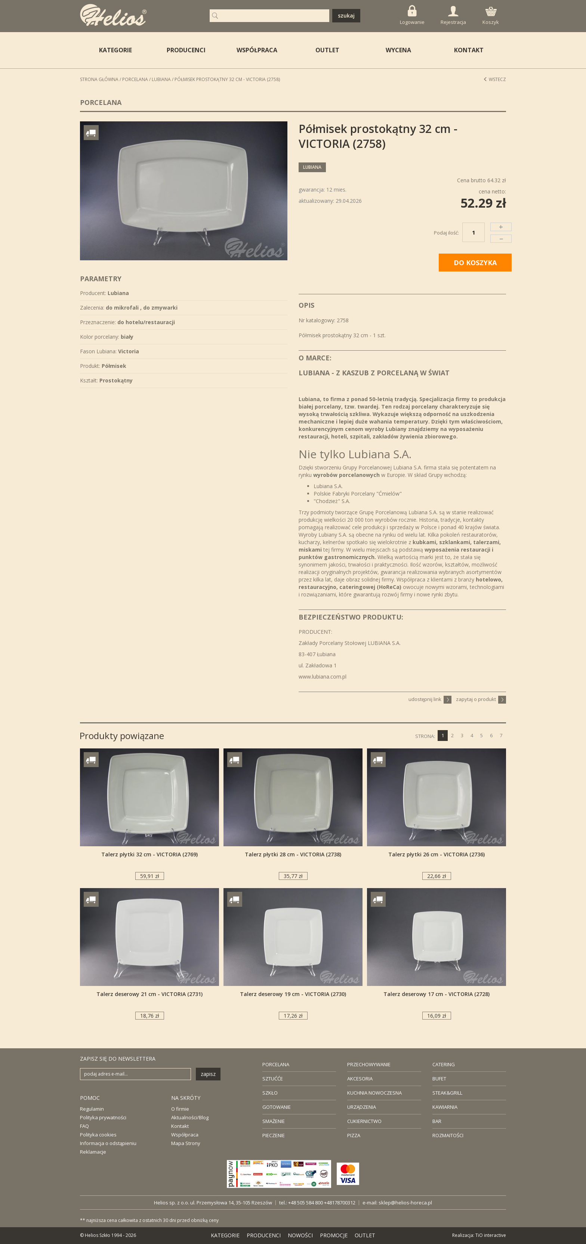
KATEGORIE (225, 1235)
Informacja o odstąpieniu (108, 1143)
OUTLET (327, 50)
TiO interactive (490, 1235)
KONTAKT (469, 50)
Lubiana (161, 79)
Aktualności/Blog (190, 1117)
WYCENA (398, 50)
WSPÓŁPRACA (257, 50)
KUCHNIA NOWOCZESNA (374, 1092)
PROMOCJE (334, 1235)
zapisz (208, 1073)
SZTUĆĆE (272, 1078)
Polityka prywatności (103, 1117)
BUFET (439, 1078)
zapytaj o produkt (481, 699)
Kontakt (180, 1126)
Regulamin (92, 1108)
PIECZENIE (273, 1135)
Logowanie (412, 15)
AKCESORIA (360, 1078)
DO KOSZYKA (475, 262)
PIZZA (353, 1135)
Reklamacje (93, 1151)
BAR (436, 1121)
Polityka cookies (98, 1134)
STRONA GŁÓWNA (99, 79)
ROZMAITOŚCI (447, 1135)
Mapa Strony (185, 1143)
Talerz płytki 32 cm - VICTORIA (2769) (149, 854)
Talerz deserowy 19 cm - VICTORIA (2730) (293, 994)
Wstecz (494, 79)
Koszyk (490, 16)
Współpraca (184, 1134)
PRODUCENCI (186, 50)
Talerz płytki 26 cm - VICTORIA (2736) (436, 854)
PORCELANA (275, 1064)
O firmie (180, 1108)
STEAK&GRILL (447, 1092)
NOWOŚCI (300, 1235)
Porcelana (135, 79)
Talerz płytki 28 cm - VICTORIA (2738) (293, 854)
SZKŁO (270, 1092)
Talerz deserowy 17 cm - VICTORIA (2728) (436, 994)
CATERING (443, 1064)
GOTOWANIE (276, 1107)
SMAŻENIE (273, 1121)
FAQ (84, 1126)
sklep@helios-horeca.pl (405, 1202)
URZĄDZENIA (361, 1107)
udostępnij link (429, 699)
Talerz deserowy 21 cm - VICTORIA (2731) (149, 994)
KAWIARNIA (444, 1107)
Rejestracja (453, 15)
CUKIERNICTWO (364, 1121)
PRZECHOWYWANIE (369, 1064)
